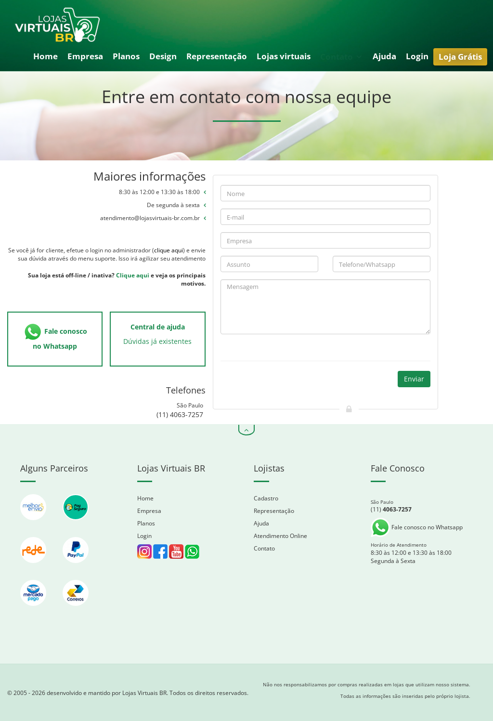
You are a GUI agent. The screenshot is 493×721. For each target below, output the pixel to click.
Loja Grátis (460, 56)
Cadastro (266, 498)
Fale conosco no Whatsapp (417, 527)
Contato (341, 56)
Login (417, 56)
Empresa (85, 56)
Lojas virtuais (284, 56)
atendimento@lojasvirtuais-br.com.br (150, 218)
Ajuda (384, 56)
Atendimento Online (280, 536)
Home (45, 56)
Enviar (414, 378)
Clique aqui (132, 275)
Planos (126, 56)
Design (163, 56)
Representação (216, 56)
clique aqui (168, 250)
